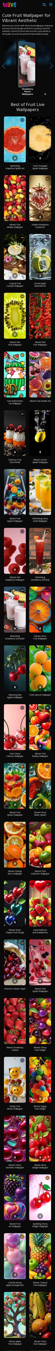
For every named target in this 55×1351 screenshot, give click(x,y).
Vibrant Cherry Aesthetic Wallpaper (15, 1166)
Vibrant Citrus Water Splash (40, 813)
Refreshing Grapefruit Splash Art (15, 167)
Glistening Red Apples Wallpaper (15, 696)
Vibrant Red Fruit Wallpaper (40, 343)
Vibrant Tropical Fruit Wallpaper (40, 1283)
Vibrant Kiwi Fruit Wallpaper (15, 343)
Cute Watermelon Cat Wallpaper (15, 402)
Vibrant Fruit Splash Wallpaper (15, 519)
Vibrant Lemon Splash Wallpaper (40, 461)
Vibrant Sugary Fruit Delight (40, 1107)
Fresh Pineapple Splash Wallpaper (40, 167)
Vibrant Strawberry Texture (14, 1048)
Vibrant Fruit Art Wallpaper (15, 1225)
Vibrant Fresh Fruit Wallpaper (40, 1342)
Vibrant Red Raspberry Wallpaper (15, 578)
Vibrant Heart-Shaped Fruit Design (15, 931)
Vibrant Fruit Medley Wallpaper (15, 225)
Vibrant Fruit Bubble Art (40, 401)
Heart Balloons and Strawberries (40, 931)
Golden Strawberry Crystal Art (40, 225)
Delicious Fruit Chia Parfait (14, 461)
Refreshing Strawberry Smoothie (15, 637)
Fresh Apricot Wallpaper (40, 694)
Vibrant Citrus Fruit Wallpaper (40, 637)
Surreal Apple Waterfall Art (40, 284)
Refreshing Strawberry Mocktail (40, 578)
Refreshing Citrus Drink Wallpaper (40, 519)
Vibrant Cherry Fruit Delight (40, 1048)
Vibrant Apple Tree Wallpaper (15, 1342)
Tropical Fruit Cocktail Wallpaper (14, 284)
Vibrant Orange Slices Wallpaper (15, 872)
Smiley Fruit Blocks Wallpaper (15, 1107)
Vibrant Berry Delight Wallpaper (40, 1166)
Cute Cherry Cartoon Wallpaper (14, 754)
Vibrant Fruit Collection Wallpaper (40, 872)
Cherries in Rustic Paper (15, 988)
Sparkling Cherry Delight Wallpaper (40, 1225)
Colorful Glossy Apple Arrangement (15, 1283)
